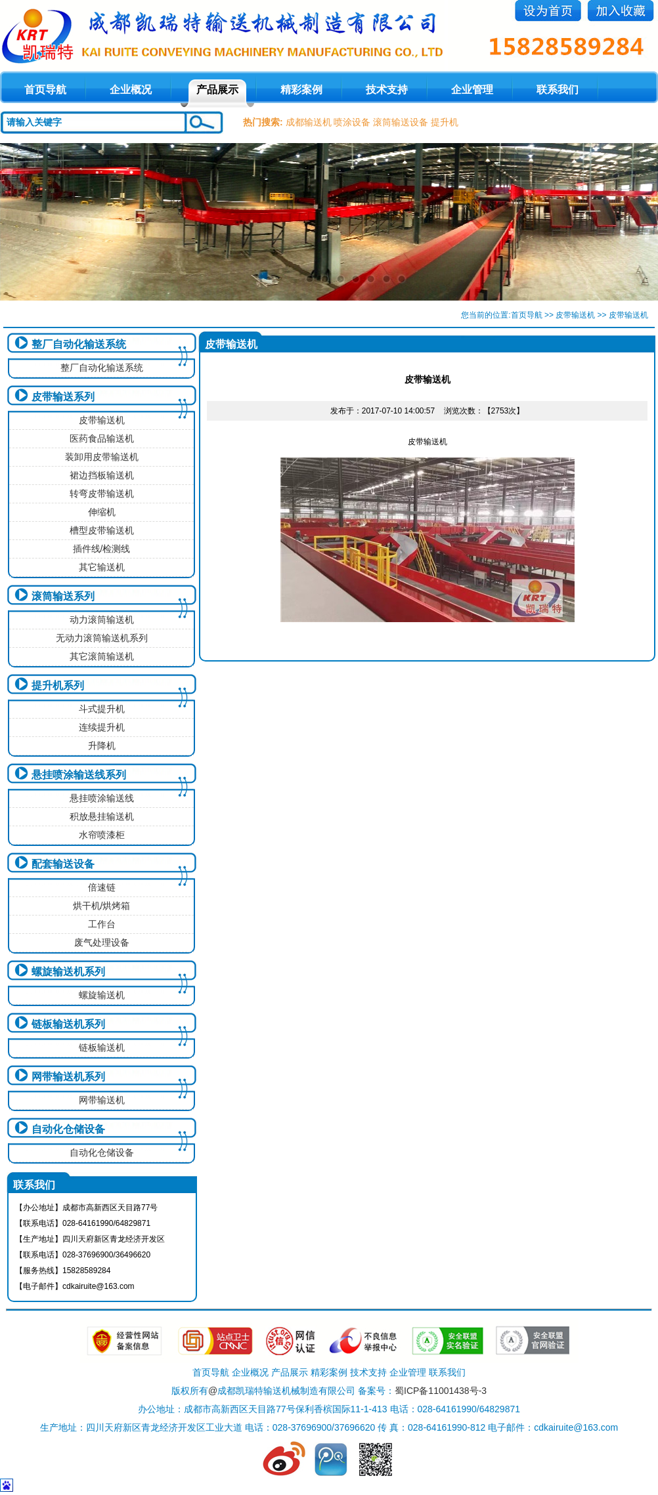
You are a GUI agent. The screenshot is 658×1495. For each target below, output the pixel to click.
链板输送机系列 (68, 1024)
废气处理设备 (101, 942)
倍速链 (102, 887)
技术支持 (387, 89)
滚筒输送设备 (400, 122)
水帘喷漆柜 (102, 835)
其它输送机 (102, 567)
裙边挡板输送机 (102, 475)
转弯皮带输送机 (102, 493)
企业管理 (472, 89)
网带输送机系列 (68, 1076)
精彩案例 (301, 89)
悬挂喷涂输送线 (102, 798)
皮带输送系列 (63, 396)
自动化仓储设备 (68, 1129)
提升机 (444, 122)
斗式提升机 (102, 709)
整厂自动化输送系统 (79, 344)
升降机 (102, 745)
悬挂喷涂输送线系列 (79, 774)
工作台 (102, 924)
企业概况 (131, 89)
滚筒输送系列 (63, 596)
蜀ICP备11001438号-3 (441, 1390)
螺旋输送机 (102, 995)
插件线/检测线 (102, 548)
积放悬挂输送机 (102, 816)
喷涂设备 (352, 122)
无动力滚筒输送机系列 (102, 638)
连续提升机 (102, 727)
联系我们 (558, 89)
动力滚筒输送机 (102, 619)
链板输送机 (102, 1047)
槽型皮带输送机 (102, 530)
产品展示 (217, 89)
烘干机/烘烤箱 (102, 905)
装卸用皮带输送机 (102, 457)
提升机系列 (58, 685)
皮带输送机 (575, 315)
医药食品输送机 (102, 438)
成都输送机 (309, 122)
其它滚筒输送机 (102, 656)
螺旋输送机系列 (68, 971)
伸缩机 (102, 512)
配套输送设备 (63, 864)
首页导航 (526, 315)
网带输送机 (102, 1100)
